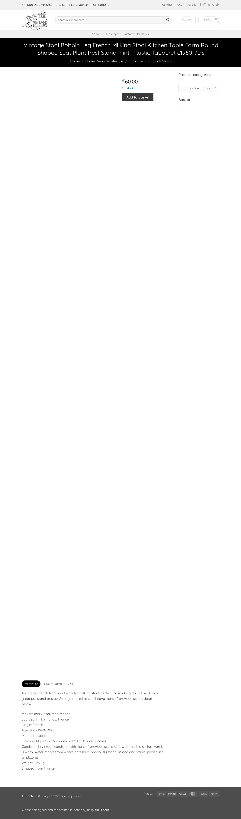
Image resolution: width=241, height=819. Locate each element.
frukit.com (102, 810)
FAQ (179, 4)
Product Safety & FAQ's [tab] (58, 684)
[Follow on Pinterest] (217, 5)
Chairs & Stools (160, 61)
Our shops (113, 34)
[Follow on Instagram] (205, 5)
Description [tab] (31, 684)
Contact (167, 4)
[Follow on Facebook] (200, 5)
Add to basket (137, 97)
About (97, 34)
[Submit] (168, 19)
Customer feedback (136, 34)
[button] (187, 20)
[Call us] (213, 5)
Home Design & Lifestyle (104, 61)
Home (75, 61)
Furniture (136, 61)
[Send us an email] (209, 5)
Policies (191, 4)
